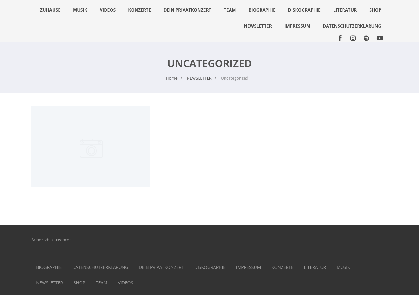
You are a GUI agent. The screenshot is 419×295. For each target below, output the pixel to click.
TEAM (230, 10)
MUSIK (80, 10)
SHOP (375, 10)
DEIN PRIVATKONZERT (187, 10)
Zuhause (50, 10)
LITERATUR (345, 10)
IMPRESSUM (297, 26)
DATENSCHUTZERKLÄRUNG (352, 26)
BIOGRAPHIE (262, 10)
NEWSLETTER (258, 26)
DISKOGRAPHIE (304, 10)
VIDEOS (108, 10)
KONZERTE (139, 10)
